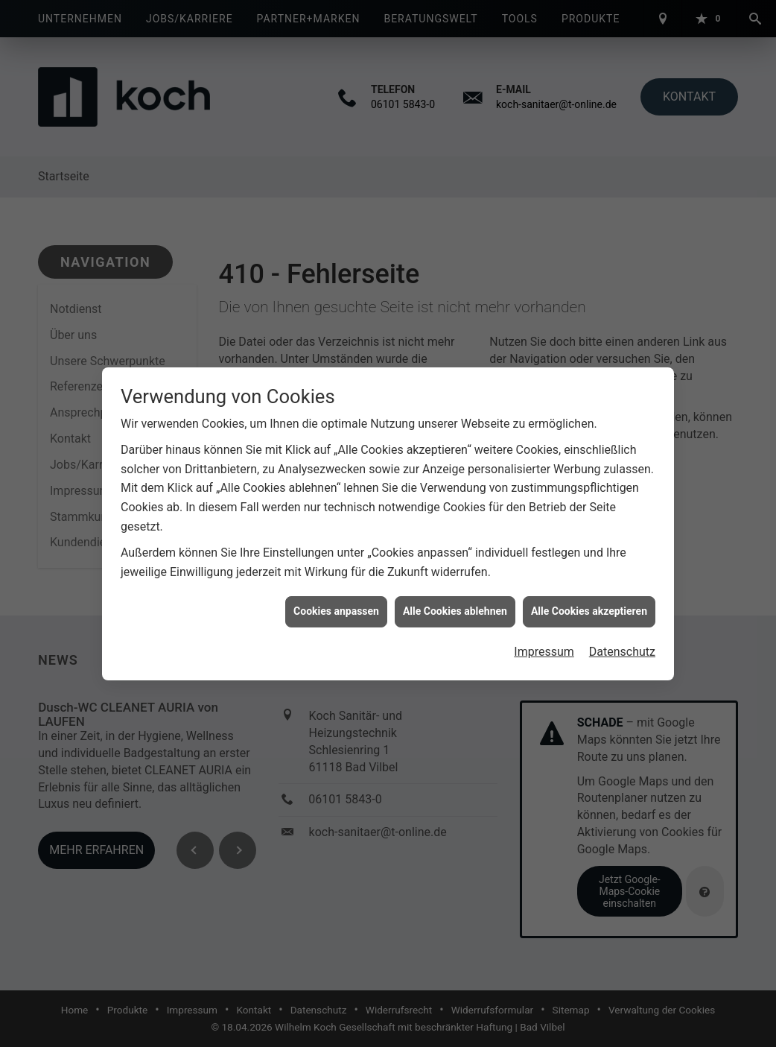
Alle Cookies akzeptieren (589, 601)
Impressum (544, 642)
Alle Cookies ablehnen (455, 601)
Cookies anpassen (336, 601)
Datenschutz (622, 642)
